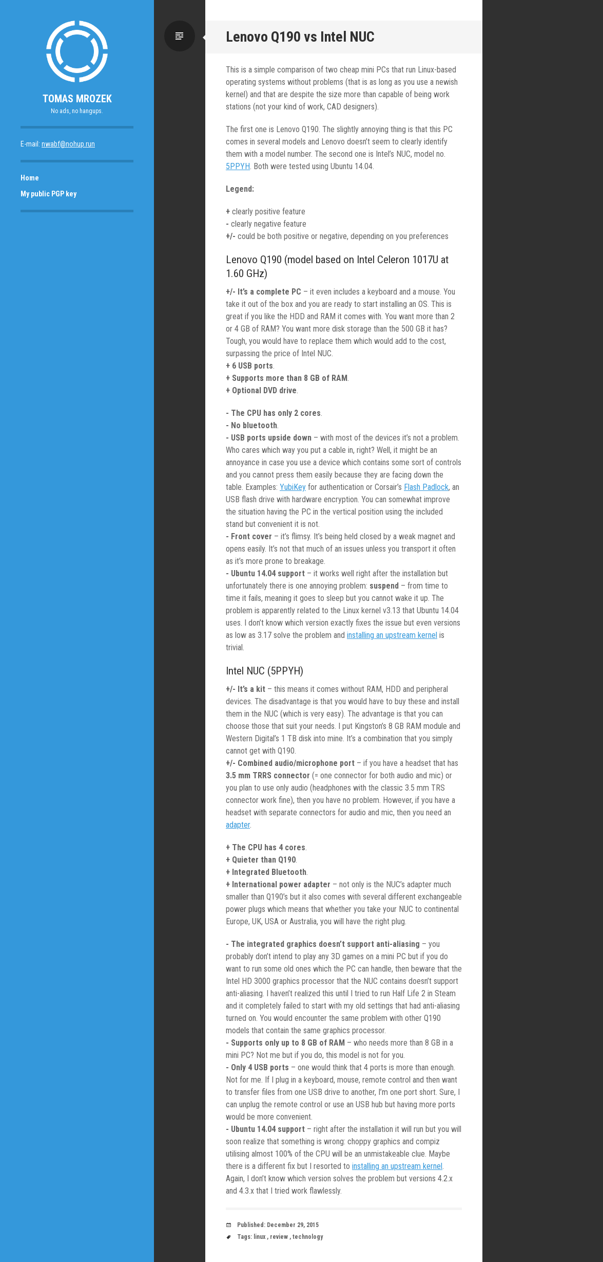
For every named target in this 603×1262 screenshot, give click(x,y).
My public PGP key (48, 194)
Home (30, 178)
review (279, 1236)
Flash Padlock (426, 487)
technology (308, 1236)
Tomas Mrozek (77, 99)
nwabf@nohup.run (68, 144)
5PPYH (238, 166)
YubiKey (293, 487)
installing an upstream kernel (392, 635)
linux (259, 1236)
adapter (238, 825)
